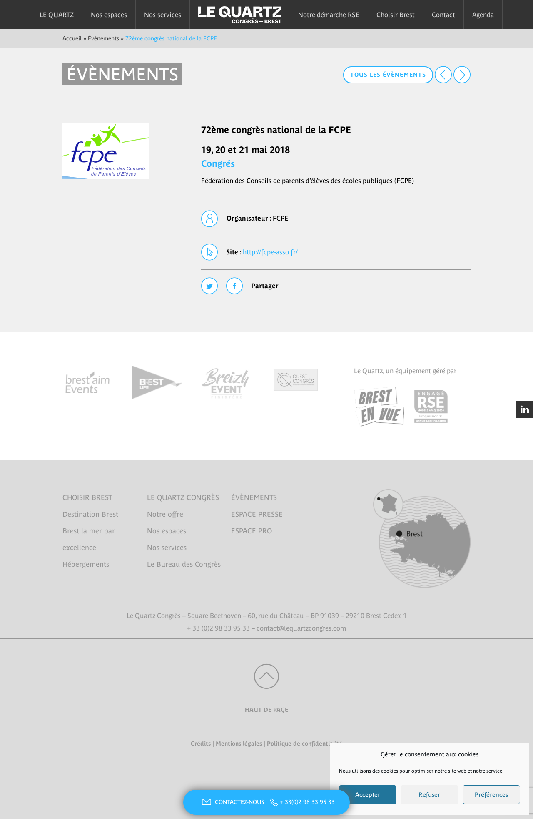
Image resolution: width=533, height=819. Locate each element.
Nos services (162, 14)
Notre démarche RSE (328, 14)
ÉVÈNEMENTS (254, 497)
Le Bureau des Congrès (184, 564)
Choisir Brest (395, 14)
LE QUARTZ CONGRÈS (183, 497)
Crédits (201, 743)
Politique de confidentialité (304, 743)
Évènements (103, 38)
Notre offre (165, 514)
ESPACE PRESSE (257, 514)
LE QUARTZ (57, 14)
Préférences (491, 794)
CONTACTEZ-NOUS (232, 802)
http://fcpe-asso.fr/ (270, 252)
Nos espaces (109, 14)
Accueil (72, 38)
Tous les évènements (388, 74)
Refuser (429, 794)
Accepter (367, 794)
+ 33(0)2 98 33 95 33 (307, 802)
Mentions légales (239, 743)
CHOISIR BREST (87, 497)
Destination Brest (90, 514)
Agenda (483, 14)
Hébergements (85, 564)
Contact (443, 14)
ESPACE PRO (251, 531)
